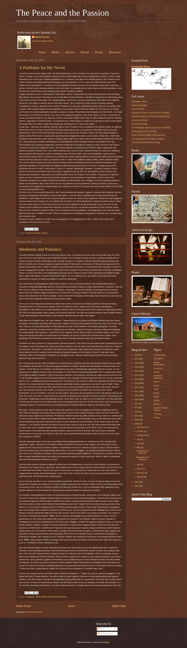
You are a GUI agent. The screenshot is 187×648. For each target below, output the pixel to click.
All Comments (104, 633)
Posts (100, 629)
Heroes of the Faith (140, 120)
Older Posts (119, 606)
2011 (136, 411)
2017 (136, 391)
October (140, 431)
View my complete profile (42, 41)
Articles (70, 52)
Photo (156, 389)
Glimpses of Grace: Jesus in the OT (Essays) (150, 113)
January (140, 477)
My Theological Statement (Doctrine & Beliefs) (151, 128)
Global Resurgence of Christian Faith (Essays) (151, 116)
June (139, 443)
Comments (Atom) (35, 612)
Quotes (157, 400)
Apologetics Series (139, 101)
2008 (136, 424)
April (139, 464)
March (139, 469)
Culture (157, 372)
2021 (136, 375)
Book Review (41, 597)
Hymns (85, 52)
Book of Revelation (139, 105)
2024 (136, 363)
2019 (136, 383)
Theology (157, 414)
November (141, 427)
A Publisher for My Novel (42, 67)
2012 (136, 407)
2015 (136, 399)
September (142, 435)
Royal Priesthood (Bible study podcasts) (148, 135)
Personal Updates (33, 233)
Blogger (106, 642)
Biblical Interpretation (159, 363)
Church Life (158, 368)
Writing (44, 233)
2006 (136, 486)
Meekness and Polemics (40, 249)
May (139, 447)
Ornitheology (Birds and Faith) (144, 131)
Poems (99, 52)
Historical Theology (140, 124)
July (139, 439)
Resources (115, 52)
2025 (136, 359)
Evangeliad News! (141, 66)
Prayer (156, 397)
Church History (138, 109)
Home (42, 52)
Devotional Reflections (57, 597)
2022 (136, 371)
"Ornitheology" (160, 355)
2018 (136, 387)
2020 (136, 379)
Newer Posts (23, 606)
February (141, 473)
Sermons (157, 404)
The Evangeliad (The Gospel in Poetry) (148, 139)
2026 (136, 355)
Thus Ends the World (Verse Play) (146, 142)
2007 (136, 482)
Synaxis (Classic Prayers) (160, 409)
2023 (136, 367)
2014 (136, 403)
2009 (136, 420)
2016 (136, 395)
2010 (136, 416)
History (156, 382)
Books (55, 52)
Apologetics (30, 597)
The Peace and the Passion (62, 12)
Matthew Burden (42, 37)
